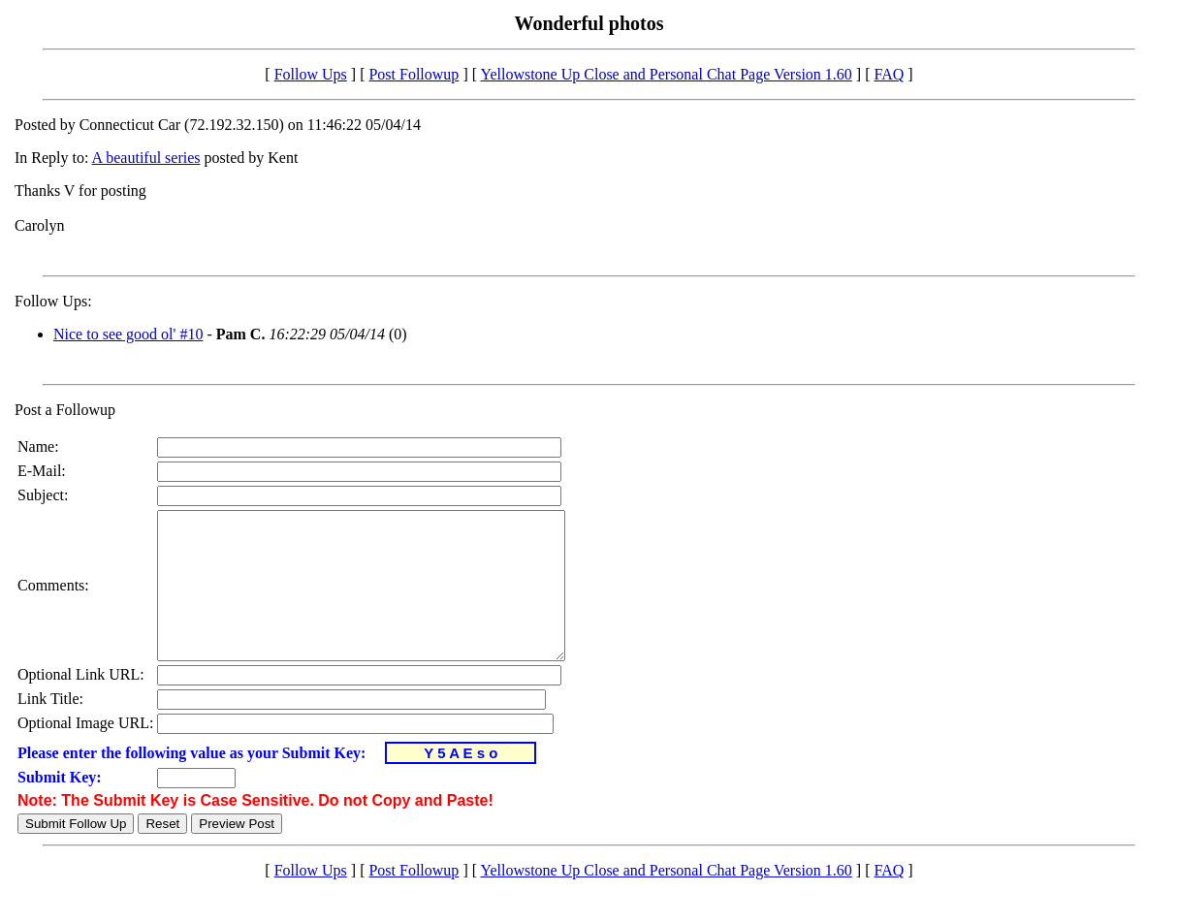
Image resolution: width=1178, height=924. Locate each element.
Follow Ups (310, 74)
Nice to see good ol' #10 (128, 334)
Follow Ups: (53, 301)
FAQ (889, 74)
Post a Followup (65, 409)
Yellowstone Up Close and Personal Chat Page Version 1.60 (665, 74)
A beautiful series (146, 157)
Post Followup (413, 74)
